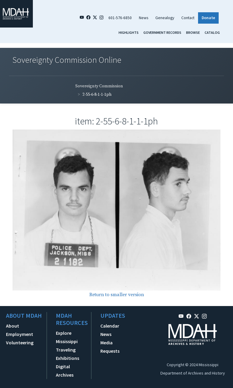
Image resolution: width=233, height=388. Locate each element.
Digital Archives (64, 370)
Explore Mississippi (67, 337)
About (12, 326)
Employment (19, 334)
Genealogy (164, 17)
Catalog (212, 32)
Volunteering (19, 343)
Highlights (129, 32)
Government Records (162, 32)
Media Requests (109, 347)
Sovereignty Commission (99, 86)
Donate (208, 17)
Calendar (109, 326)
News (143, 17)
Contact (187, 17)
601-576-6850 (120, 17)
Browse (193, 32)
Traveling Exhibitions (67, 354)
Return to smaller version (116, 295)
